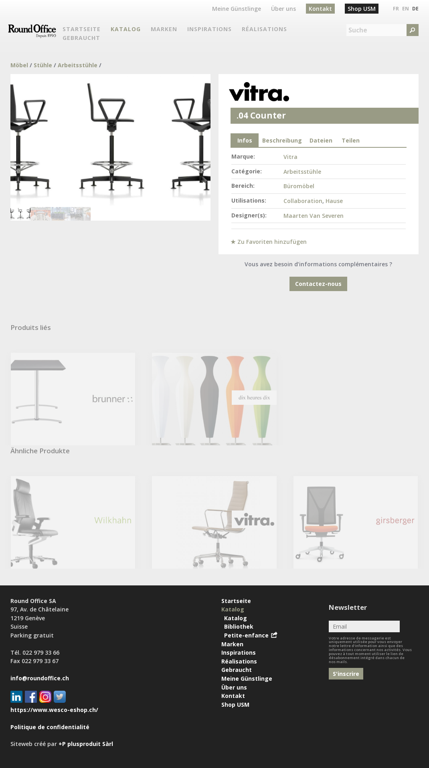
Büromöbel (298, 186)
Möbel (19, 65)
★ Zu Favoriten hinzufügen (269, 241)
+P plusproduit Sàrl (86, 744)
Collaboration (302, 201)
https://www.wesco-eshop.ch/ (54, 710)
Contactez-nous (318, 283)
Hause (334, 201)
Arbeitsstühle (77, 65)
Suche (357, 30)
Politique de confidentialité (49, 727)
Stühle (43, 65)
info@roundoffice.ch (39, 678)
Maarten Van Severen (313, 215)
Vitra (290, 157)
